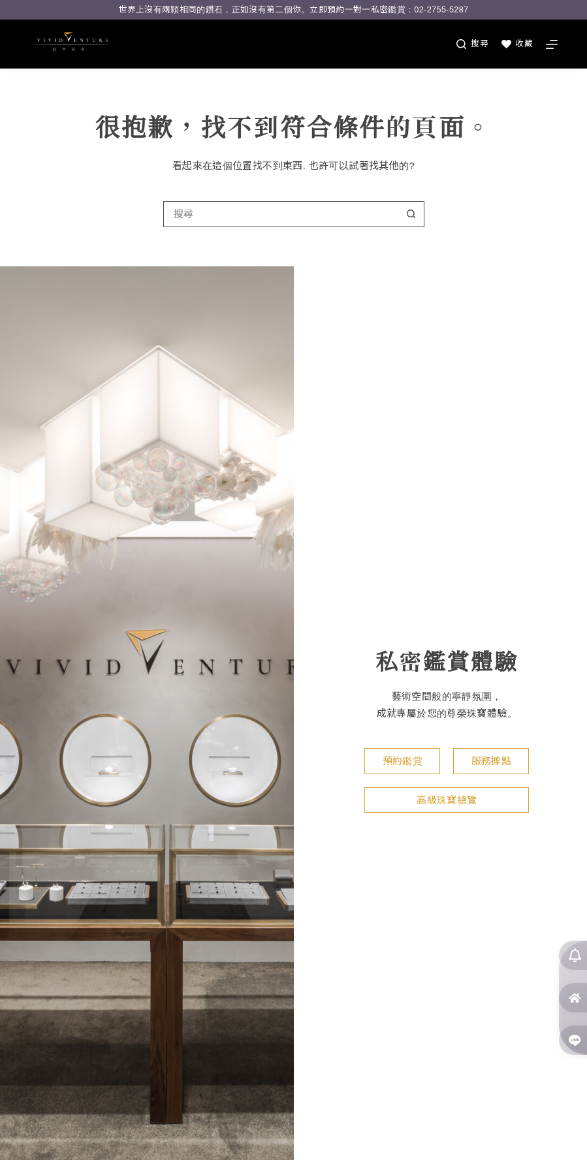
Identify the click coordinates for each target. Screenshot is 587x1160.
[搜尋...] (280, 214)
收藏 (517, 44)
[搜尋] (472, 44)
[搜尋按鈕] (411, 214)
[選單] (552, 44)
